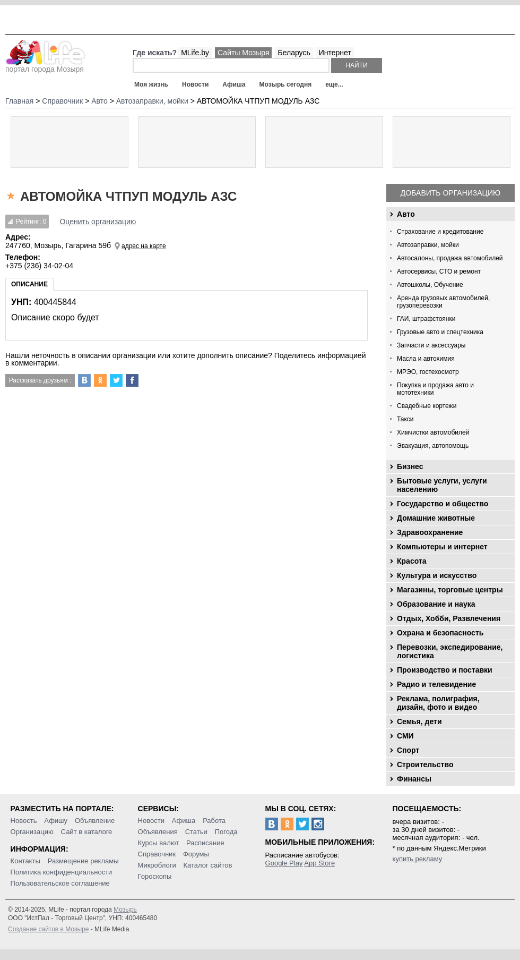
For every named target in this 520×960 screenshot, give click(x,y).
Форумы (196, 854)
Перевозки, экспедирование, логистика (449, 651)
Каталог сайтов (208, 865)
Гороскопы (155, 876)
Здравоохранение (430, 532)
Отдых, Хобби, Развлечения (448, 618)
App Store (319, 863)
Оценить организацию (97, 221)
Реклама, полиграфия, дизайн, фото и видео (438, 702)
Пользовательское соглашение (60, 883)
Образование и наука (436, 604)
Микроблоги (157, 865)
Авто (406, 214)
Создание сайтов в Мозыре (48, 929)
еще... (334, 84)
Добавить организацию (450, 193)
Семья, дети (419, 721)
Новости (195, 84)
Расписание (205, 843)
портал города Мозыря (45, 65)
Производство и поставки (444, 670)
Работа (214, 821)
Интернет (335, 52)
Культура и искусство (436, 575)
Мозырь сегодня (285, 84)
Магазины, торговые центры (450, 589)
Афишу (55, 821)
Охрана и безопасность (440, 632)
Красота (412, 561)
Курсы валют (158, 843)
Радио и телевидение (436, 684)
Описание (29, 284)
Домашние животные (436, 518)
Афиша (233, 84)
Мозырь (125, 909)
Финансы (414, 779)
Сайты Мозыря (243, 52)
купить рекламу (418, 859)
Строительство (425, 764)
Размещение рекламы (83, 861)
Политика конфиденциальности (61, 872)
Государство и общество (442, 503)
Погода (226, 832)
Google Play (284, 863)
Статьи (196, 832)
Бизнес (410, 466)
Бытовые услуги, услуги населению (442, 485)
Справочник (157, 854)
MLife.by (195, 52)
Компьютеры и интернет (442, 546)
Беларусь (294, 52)
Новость (24, 821)
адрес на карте (144, 246)
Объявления (158, 832)
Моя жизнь (151, 84)
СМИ (405, 736)
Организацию (32, 832)
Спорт (408, 750)
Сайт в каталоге (86, 832)
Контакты (25, 861)
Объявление (95, 821)
